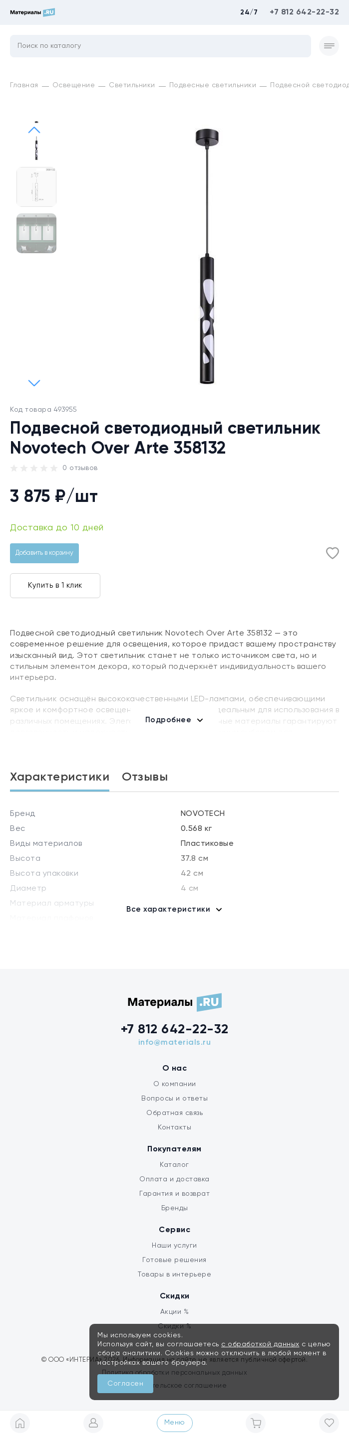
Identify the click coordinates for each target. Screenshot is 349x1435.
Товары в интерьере (174, 1274)
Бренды (174, 1208)
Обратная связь (174, 1113)
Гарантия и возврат (174, 1193)
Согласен (125, 1383)
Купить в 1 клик (55, 585)
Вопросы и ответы (174, 1098)
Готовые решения (174, 1260)
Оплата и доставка (174, 1179)
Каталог (174, 1164)
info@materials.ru (174, 1043)
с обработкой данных (260, 1344)
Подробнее (168, 720)
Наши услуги (174, 1245)
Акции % (174, 1311)
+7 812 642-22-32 (304, 12)
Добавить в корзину (44, 553)
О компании (174, 1084)
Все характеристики (168, 909)
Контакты (174, 1127)
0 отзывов (80, 468)
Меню (174, 1422)
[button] (34, 382)
